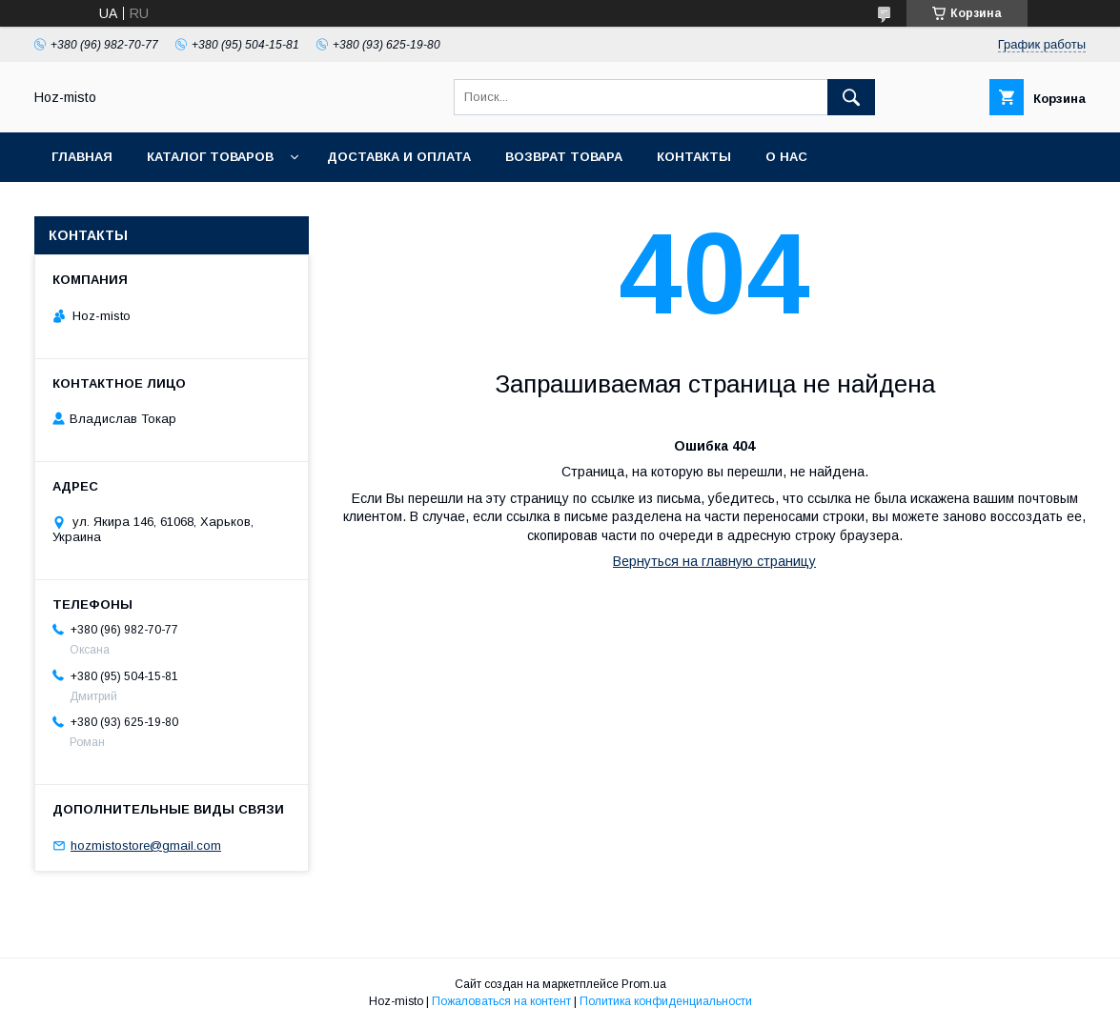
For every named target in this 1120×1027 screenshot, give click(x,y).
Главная (81, 157)
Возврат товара (563, 157)
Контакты (694, 157)
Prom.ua (643, 984)
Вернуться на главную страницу (714, 561)
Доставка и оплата (399, 157)
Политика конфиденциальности (666, 1001)
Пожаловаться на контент (501, 1001)
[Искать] (851, 97)
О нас (786, 157)
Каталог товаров (210, 157)
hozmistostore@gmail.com (146, 845)
